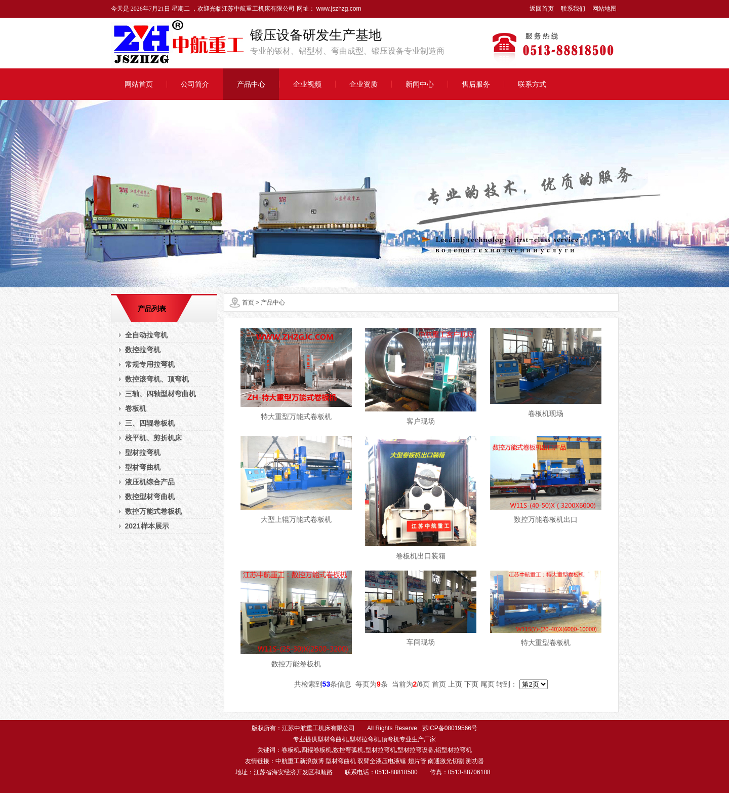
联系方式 (532, 84)
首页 (248, 302)
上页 (455, 684)
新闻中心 (420, 84)
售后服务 (476, 84)
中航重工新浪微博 (299, 761)
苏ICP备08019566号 (449, 728)
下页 (471, 684)
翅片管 (417, 761)
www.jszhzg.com (338, 8)
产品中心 (251, 84)
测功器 (475, 761)
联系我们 (573, 8)
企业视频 (307, 84)
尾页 (487, 684)
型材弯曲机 (341, 761)
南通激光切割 (446, 761)
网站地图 (604, 8)
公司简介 (195, 84)
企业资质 (363, 84)
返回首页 (542, 8)
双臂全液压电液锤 (381, 761)
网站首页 (139, 84)
